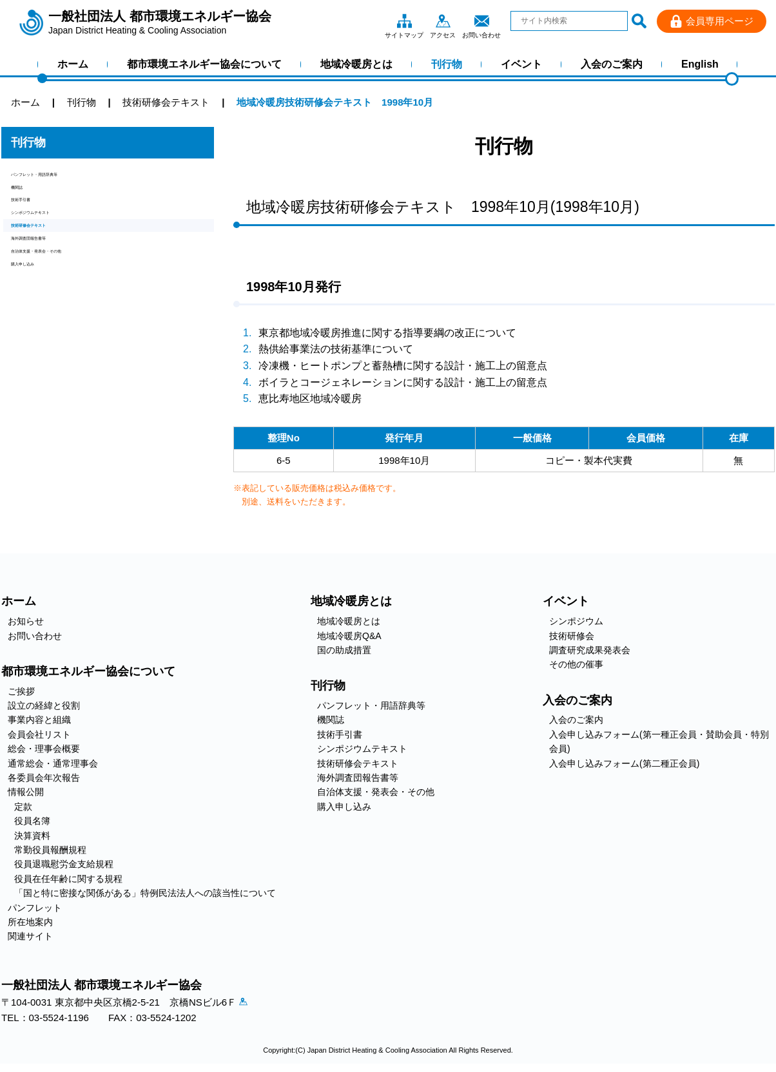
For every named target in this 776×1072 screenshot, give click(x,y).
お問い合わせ (481, 20)
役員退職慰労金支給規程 (63, 864)
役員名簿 (32, 821)
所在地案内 (30, 922)
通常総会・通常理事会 (53, 763)
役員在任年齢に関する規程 (68, 879)
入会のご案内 (612, 64)
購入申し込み (40, 332)
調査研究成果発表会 (589, 650)
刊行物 (446, 64)
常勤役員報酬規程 (50, 850)
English (700, 64)
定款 (23, 806)
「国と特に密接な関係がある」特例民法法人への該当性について (145, 893)
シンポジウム (576, 621)
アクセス (443, 20)
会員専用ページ (719, 20)
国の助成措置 (344, 650)
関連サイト (30, 936)
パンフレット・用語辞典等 (69, 178)
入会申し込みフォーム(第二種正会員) (624, 763)
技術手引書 (35, 222)
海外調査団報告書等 (54, 288)
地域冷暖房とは (356, 64)
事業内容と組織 (39, 719)
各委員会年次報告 (44, 777)
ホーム (72, 64)
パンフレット (35, 908)
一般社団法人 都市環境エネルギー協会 (159, 22)
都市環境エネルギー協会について (204, 64)
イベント (521, 64)
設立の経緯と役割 (44, 705)
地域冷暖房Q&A (349, 636)
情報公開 (26, 792)
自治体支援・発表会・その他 (74, 310)
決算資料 (32, 835)
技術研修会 (571, 636)
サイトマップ (404, 20)
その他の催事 (576, 664)
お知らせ (26, 621)
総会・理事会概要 (44, 748)
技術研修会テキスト (54, 266)
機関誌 (25, 200)
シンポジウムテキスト (59, 244)
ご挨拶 (21, 691)
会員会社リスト (39, 734)
